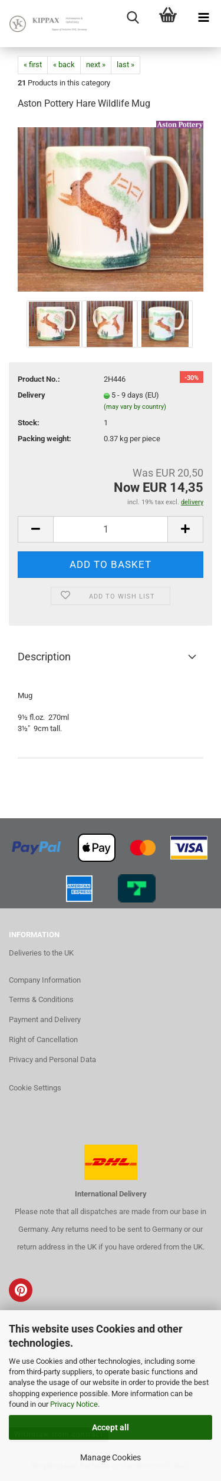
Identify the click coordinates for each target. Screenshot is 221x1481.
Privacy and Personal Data (52, 1059)
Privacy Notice (74, 1404)
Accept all (110, 1427)
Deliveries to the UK (41, 952)
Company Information (45, 980)
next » (95, 64)
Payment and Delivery (45, 1019)
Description (44, 656)
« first (33, 64)
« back (64, 64)
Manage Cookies (110, 1457)
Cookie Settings (35, 1087)
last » (125, 64)
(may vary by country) (135, 407)
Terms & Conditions (41, 999)
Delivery (31, 395)
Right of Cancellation (43, 1039)
